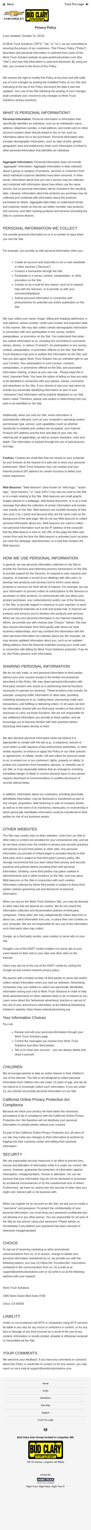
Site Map (45, 1405)
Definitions (45, 1398)
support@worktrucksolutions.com (50, 1368)
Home (45, 1383)
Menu (8, 4)
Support (46, 1412)
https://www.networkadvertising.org (48, 1009)
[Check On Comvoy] (45, 1430)
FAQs (45, 1390)
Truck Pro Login (45, 1420)
